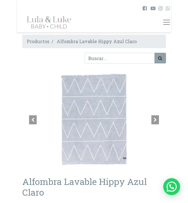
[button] (33, 119)
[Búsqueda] (160, 58)
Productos (38, 41)
